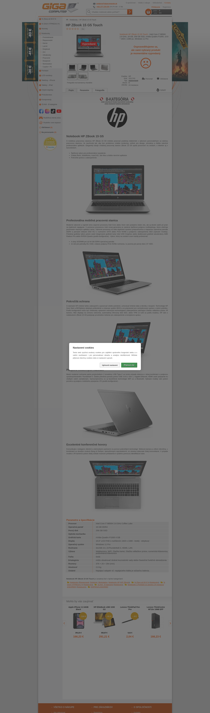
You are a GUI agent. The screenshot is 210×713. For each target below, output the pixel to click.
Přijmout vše (129, 365)
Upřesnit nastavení (110, 365)
